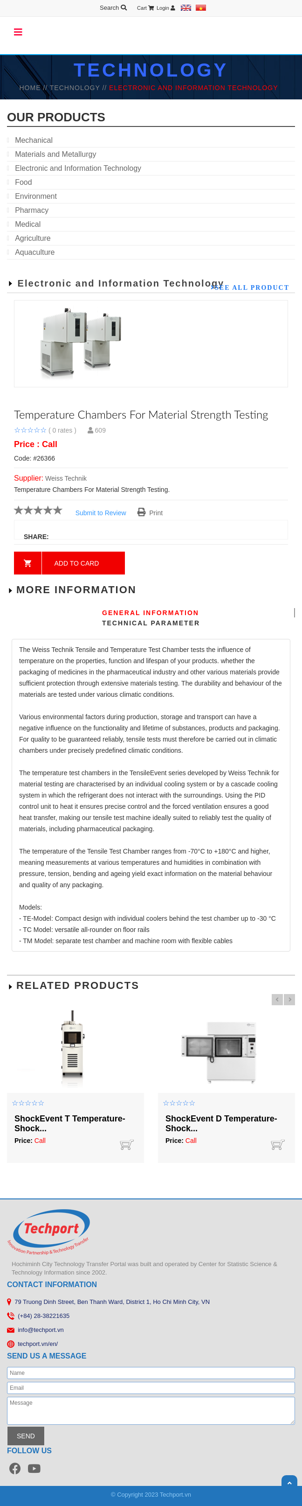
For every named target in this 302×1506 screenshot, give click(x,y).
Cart (145, 8)
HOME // (34, 87)
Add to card (77, 563)
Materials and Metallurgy (55, 154)
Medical (28, 224)
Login (166, 8)
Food (23, 182)
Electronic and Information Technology (78, 168)
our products (56, 117)
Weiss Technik (66, 478)
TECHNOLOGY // (79, 87)
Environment (36, 196)
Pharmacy (31, 210)
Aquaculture (35, 252)
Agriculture (32, 238)
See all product (252, 287)
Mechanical (34, 140)
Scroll (289, 1483)
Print (150, 513)
